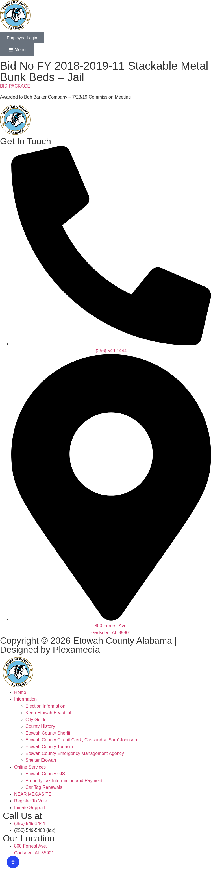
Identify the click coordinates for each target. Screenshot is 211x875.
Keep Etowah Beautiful (48, 712)
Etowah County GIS (45, 773)
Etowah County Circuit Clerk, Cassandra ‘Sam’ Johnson (81, 739)
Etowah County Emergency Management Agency (74, 753)
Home (20, 692)
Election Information (45, 706)
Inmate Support (29, 807)
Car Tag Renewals (43, 787)
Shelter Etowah (40, 760)
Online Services (30, 767)
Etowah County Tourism (49, 746)
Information (25, 699)
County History (40, 726)
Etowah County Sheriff (47, 733)
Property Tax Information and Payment (64, 780)
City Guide (36, 719)
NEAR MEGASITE (32, 794)
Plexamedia (76, 650)
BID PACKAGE (15, 86)
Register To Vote (30, 800)
